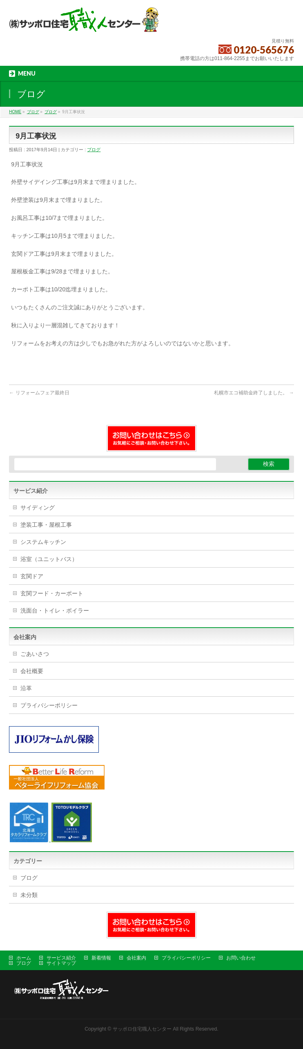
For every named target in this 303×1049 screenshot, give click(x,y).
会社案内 (136, 958)
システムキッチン (43, 542)
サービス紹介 (61, 958)
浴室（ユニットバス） (49, 559)
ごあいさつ (34, 654)
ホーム (23, 958)
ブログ (93, 149)
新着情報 (101, 958)
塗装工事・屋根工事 (46, 524)
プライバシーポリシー (49, 705)
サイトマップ (61, 963)
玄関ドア (31, 576)
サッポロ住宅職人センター (143, 1029)
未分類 (29, 895)
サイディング (37, 507)
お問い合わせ (241, 958)
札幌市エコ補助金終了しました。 (254, 393)
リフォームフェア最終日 (39, 393)
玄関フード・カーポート (51, 593)
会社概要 (31, 671)
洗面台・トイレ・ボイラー (54, 610)
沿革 (26, 688)
